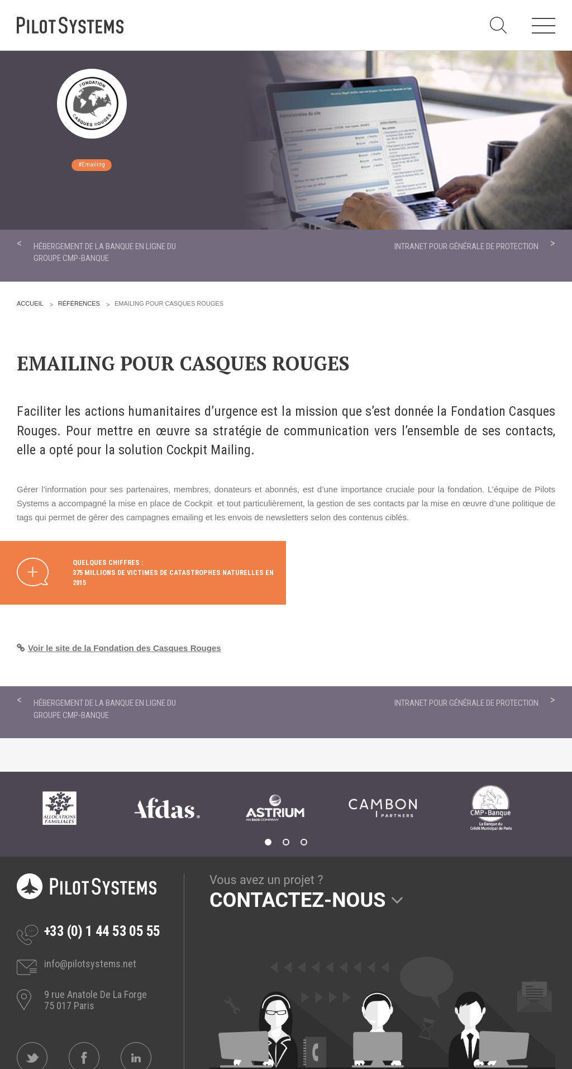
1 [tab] (268, 842)
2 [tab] (286, 842)
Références (79, 303)
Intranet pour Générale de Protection (466, 246)
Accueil (30, 303)
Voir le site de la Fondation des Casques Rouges (124, 648)
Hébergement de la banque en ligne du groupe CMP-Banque (105, 252)
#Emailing (91, 164)
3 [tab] (304, 842)
